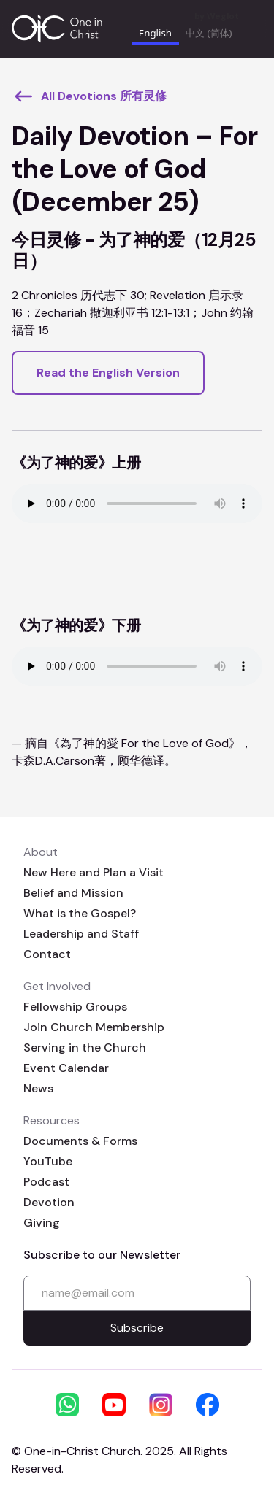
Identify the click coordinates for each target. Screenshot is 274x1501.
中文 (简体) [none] (209, 32)
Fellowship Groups (75, 1006)
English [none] (155, 32)
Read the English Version (108, 372)
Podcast (46, 1181)
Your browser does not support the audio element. (137, 503)
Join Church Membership (93, 1027)
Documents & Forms (80, 1141)
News (38, 1088)
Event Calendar (66, 1068)
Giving (41, 1222)
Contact (47, 954)
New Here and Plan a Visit (93, 872)
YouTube (47, 1161)
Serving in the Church (84, 1047)
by (216, 16)
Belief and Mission (73, 892)
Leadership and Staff (81, 933)
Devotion (49, 1202)
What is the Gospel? (79, 913)
